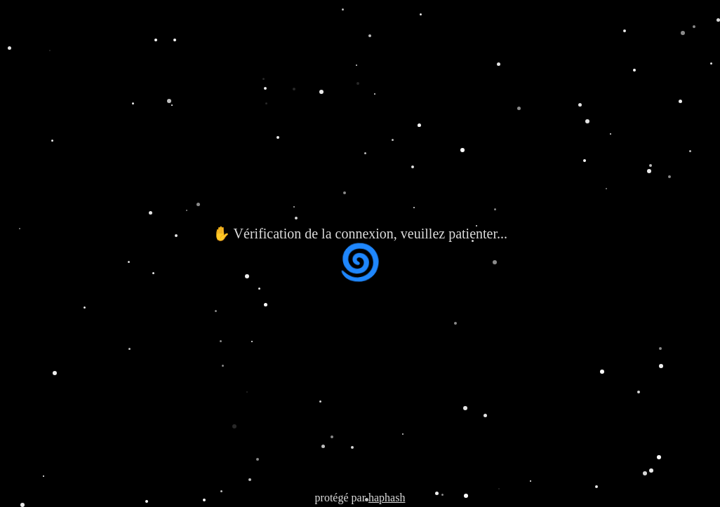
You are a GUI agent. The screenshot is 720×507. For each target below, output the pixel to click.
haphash (386, 497)
